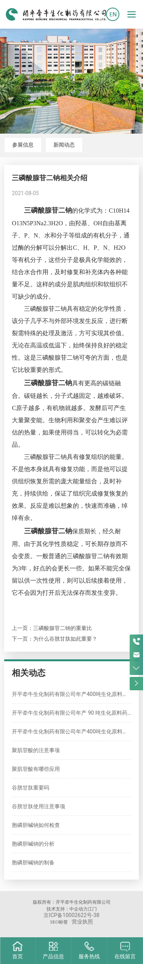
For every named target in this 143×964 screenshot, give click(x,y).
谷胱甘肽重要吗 (30, 788)
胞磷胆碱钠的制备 (33, 862)
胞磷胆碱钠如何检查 (36, 825)
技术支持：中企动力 (67, 909)
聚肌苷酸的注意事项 (36, 750)
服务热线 (89, 956)
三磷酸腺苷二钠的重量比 (62, 628)
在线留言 (125, 956)
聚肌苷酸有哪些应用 (36, 769)
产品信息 (53, 956)
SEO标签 (59, 922)
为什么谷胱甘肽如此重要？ (65, 639)
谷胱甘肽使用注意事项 (38, 806)
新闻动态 (64, 145)
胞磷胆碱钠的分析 (33, 844)
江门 (92, 909)
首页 (17, 956)
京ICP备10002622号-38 (71, 915)
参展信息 (23, 145)
